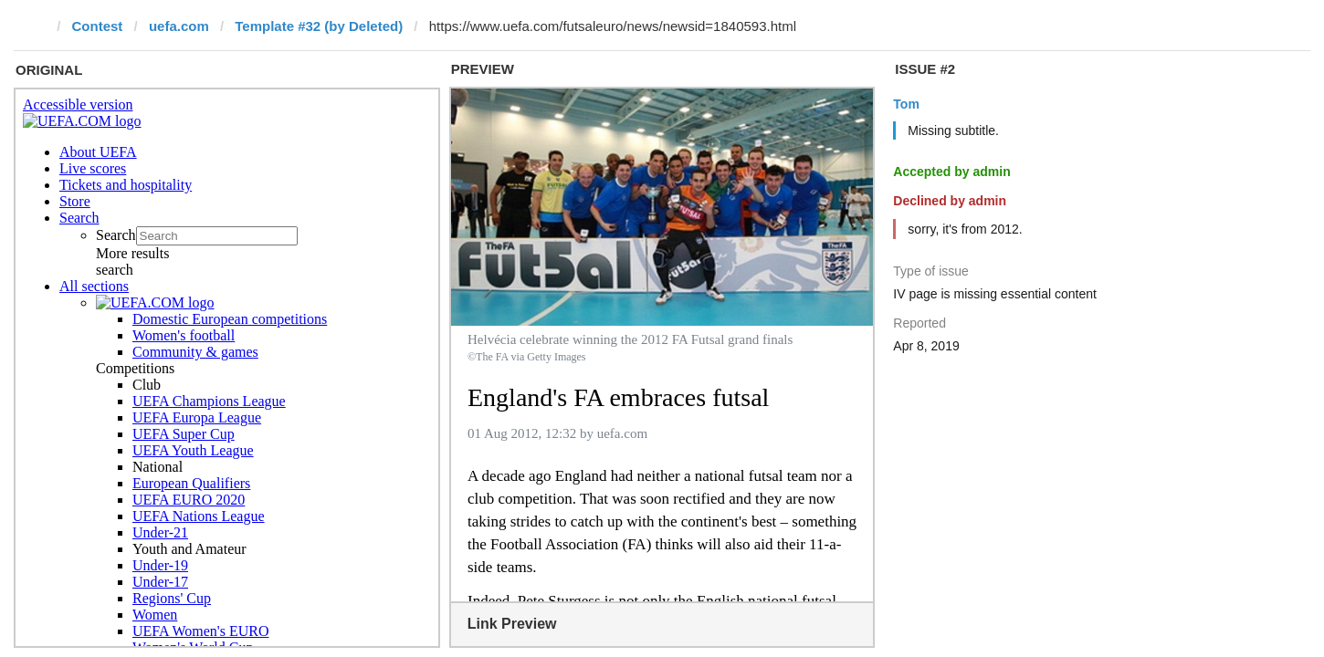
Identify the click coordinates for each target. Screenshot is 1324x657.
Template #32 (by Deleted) (319, 26)
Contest (97, 26)
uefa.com (179, 26)
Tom (906, 104)
